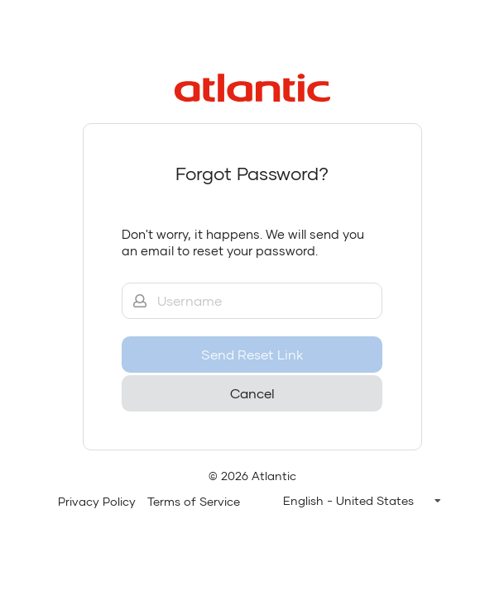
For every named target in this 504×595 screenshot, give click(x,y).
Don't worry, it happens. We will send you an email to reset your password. (243, 242)
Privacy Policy (97, 501)
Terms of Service (193, 501)
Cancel (252, 393)
